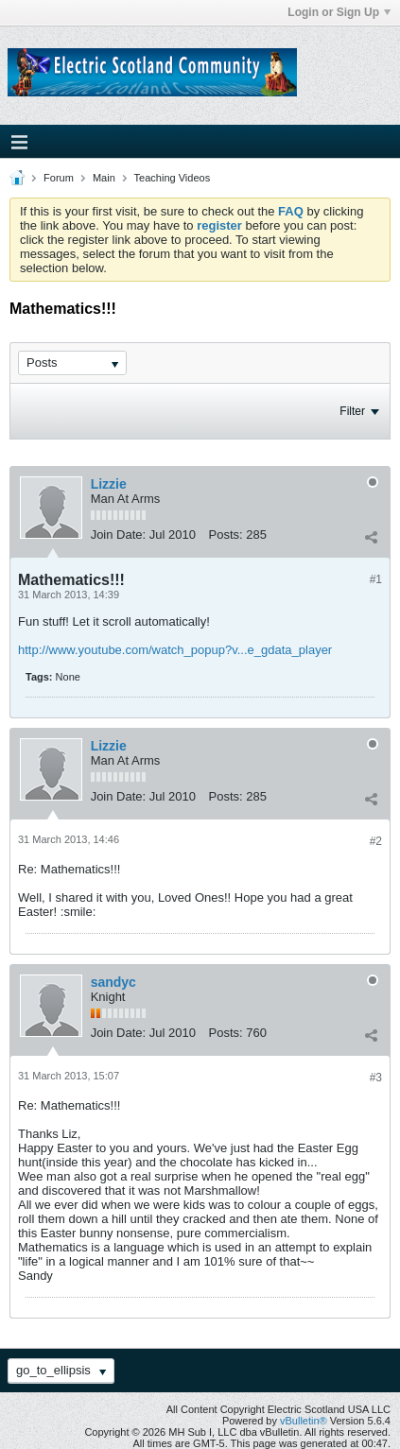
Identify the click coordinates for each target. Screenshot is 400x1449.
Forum (58, 177)
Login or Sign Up (339, 12)
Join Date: (119, 534)
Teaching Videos (172, 177)
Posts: (226, 534)
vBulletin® (303, 1420)
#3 (376, 1077)
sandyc (113, 982)
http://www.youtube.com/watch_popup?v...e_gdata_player (175, 650)
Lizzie (109, 484)
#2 (376, 841)
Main (104, 177)
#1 (376, 579)
